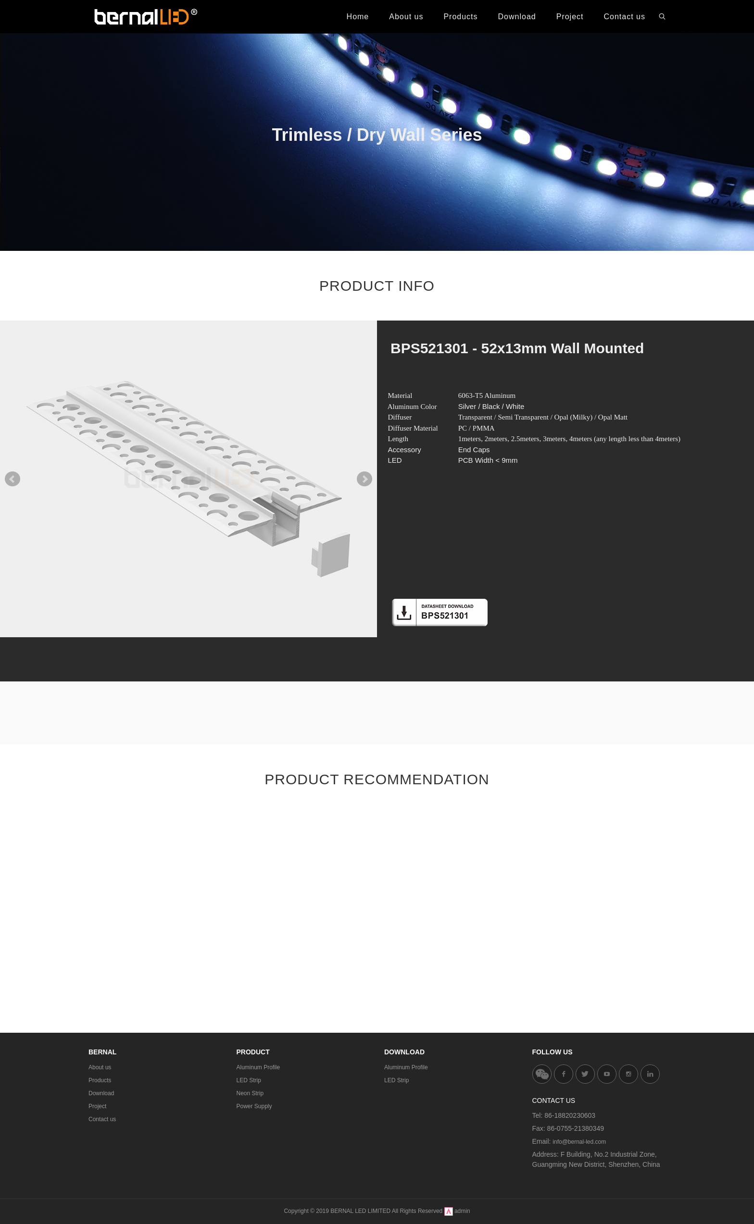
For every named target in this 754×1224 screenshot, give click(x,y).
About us (99, 1067)
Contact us (102, 1119)
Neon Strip (250, 1093)
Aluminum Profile (258, 1067)
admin (462, 1211)
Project (97, 1106)
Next (364, 479)
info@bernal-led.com (579, 1141)
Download (101, 1093)
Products (99, 1080)
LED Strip (249, 1080)
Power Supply (254, 1106)
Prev (12, 479)
